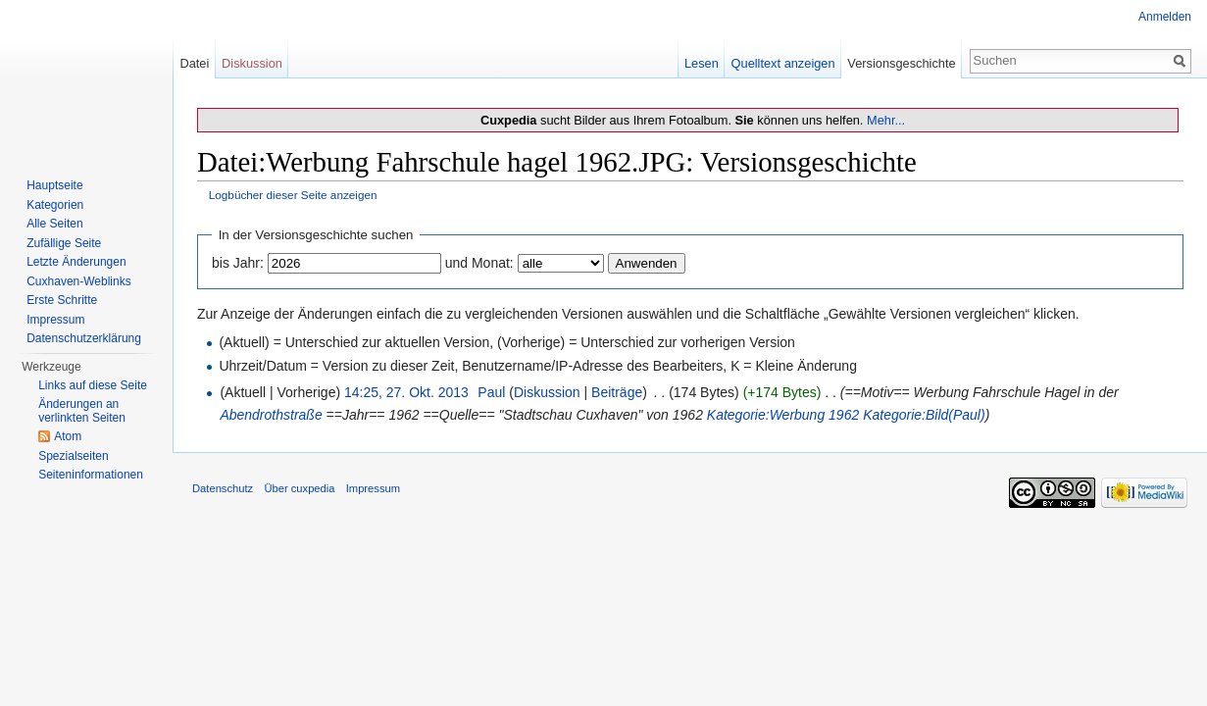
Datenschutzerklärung (83, 338)
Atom (67, 436)
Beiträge (616, 392)
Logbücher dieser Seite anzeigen (293, 194)
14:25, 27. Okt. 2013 (406, 392)
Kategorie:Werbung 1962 (783, 415)
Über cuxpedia (299, 488)
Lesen (701, 63)
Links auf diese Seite (92, 385)
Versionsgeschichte (901, 63)
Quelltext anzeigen (783, 63)
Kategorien (54, 205)
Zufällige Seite (63, 243)
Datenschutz (222, 488)
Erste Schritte (61, 300)
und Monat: (479, 263)
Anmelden (1164, 17)
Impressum (55, 320)
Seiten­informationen (90, 474)
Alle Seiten (54, 223)
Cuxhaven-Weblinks (78, 281)
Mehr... (886, 120)
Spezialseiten (73, 456)
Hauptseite (54, 185)
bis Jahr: (238, 263)
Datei (194, 63)
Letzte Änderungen (76, 262)
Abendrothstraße (271, 415)
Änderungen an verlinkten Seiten (82, 411)
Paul (491, 392)
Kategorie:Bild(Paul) (924, 415)
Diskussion (547, 392)
